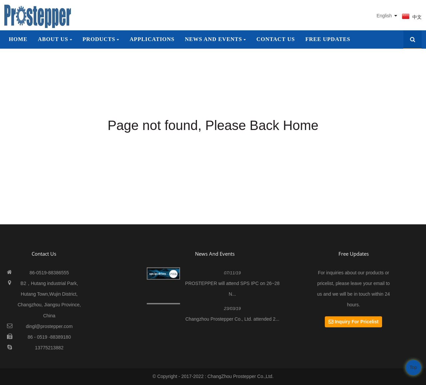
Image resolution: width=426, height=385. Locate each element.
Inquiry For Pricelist (356, 321)
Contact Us (276, 39)
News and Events (215, 39)
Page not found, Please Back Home (213, 125)
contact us (44, 253)
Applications (152, 39)
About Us (55, 39)
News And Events (215, 253)
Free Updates (327, 39)
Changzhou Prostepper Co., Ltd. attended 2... (232, 319)
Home (18, 39)
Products (101, 39)
